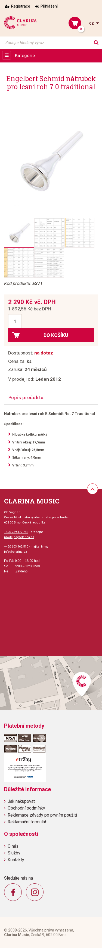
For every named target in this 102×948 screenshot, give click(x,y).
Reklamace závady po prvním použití (42, 815)
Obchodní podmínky (26, 808)
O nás (13, 846)
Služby (14, 853)
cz (92, 23)
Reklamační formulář (27, 821)
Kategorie (25, 55)
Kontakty (16, 859)
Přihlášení (49, 6)
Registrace (20, 6)
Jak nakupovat (21, 801)
